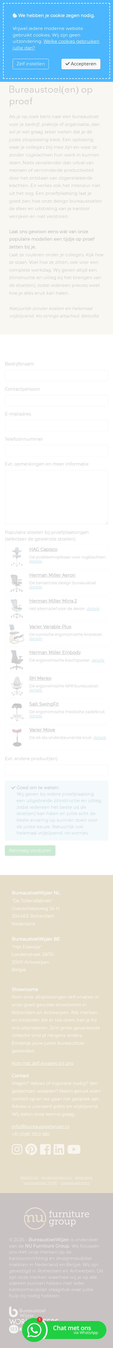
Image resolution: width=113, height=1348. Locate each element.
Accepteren (80, 64)
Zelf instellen (31, 64)
